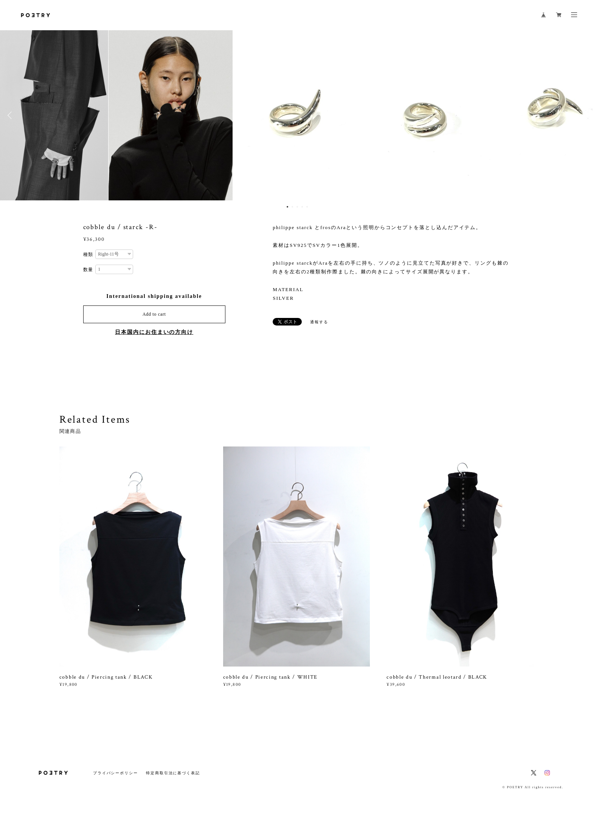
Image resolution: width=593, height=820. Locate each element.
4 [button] (302, 207)
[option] (297, 115)
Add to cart (154, 314)
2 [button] (292, 207)
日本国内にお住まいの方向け (154, 332)
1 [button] (287, 207)
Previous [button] (11, 115)
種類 (88, 254)
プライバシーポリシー (115, 773)
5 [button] (307, 207)
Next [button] (581, 115)
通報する (319, 322)
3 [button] (297, 207)
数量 (88, 269)
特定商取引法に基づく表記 (173, 773)
